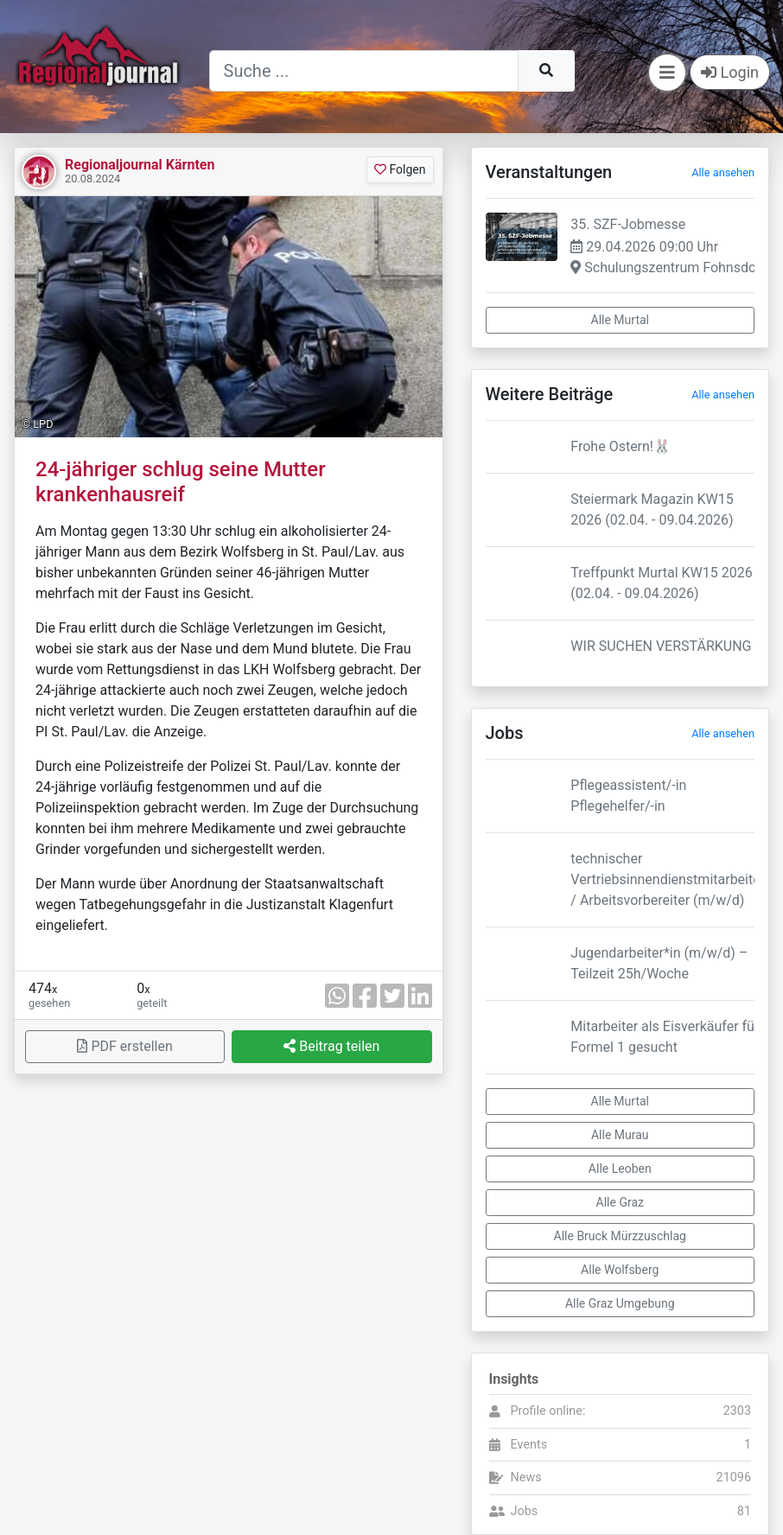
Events (529, 1444)
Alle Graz (620, 1202)
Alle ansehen (722, 172)
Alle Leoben (620, 1168)
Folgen (399, 169)
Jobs (524, 1511)
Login (730, 72)
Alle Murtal (620, 320)
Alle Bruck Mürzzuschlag (620, 1236)
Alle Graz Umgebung (620, 1303)
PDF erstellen (124, 1046)
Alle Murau (620, 1135)
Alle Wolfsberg (620, 1270)
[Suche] (364, 71)
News (526, 1477)
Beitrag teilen (331, 1046)
